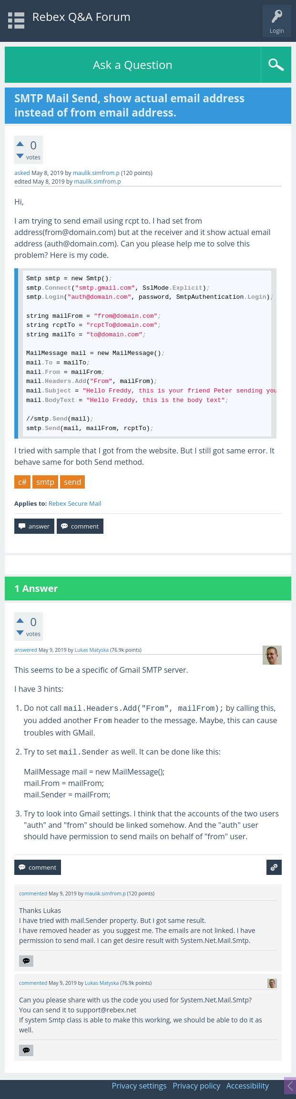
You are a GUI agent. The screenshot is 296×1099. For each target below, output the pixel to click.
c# (22, 482)
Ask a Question (133, 64)
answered (25, 650)
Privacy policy (196, 1085)
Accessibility (247, 1085)
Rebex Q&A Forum (81, 16)
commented (33, 893)
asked (22, 173)
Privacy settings (139, 1085)
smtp (45, 482)
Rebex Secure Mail (75, 503)
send (72, 482)
